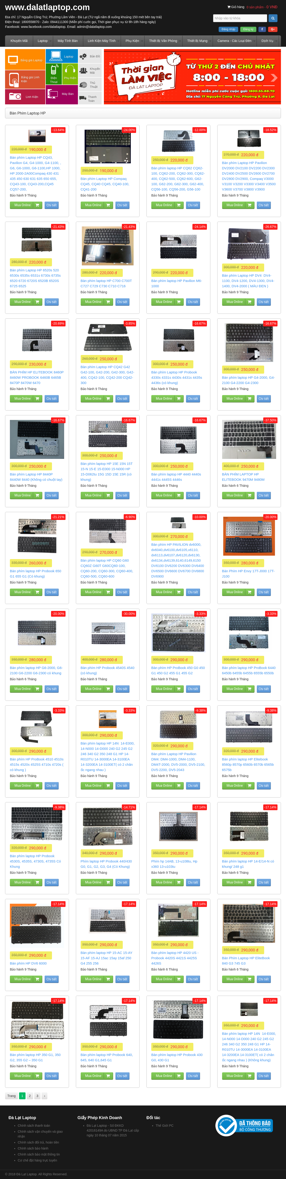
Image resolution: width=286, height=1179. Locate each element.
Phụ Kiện (132, 41)
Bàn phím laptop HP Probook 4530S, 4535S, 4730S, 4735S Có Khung (35, 861)
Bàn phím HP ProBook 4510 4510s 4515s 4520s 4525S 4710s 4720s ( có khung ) (36, 764)
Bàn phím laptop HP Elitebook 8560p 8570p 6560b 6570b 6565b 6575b (248, 764)
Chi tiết (51, 205)
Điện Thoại (53, 80)
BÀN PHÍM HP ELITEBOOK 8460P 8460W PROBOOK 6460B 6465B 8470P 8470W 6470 (37, 377)
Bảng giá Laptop (31, 60)
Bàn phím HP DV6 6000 (28, 963)
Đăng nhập (228, 29)
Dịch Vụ (267, 41)
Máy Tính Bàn (68, 41)
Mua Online (22, 205)
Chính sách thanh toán (34, 1125)
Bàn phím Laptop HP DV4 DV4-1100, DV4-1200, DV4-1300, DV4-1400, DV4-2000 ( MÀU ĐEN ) (248, 280)
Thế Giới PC (165, 1125)
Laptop (43, 41)
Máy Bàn (68, 94)
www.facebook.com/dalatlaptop (43, 27)
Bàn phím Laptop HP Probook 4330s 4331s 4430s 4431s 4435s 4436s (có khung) (176, 377)
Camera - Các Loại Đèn (234, 41)
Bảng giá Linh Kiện (30, 79)
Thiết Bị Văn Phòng (163, 41)
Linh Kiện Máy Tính (102, 41)
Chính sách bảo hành (33, 1148)
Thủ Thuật (93, 84)
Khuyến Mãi (19, 41)
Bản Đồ (95, 56)
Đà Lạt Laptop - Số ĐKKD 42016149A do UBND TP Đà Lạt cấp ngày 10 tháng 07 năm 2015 (113, 1130)
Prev (110, 78)
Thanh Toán (92, 99)
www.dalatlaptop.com (47, 7)
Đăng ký (248, 29)
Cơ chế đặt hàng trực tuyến (37, 1160)
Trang (11, 1096)
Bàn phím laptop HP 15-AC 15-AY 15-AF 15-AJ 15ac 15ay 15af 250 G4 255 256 (106, 958)
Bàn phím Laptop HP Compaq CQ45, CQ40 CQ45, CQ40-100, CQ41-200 (105, 184)
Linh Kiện (32, 97)
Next (273, 78)
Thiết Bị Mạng (197, 41)
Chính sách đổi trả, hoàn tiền (38, 1142)
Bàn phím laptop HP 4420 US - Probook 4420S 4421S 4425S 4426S (175, 958)
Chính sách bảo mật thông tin (39, 1154)
